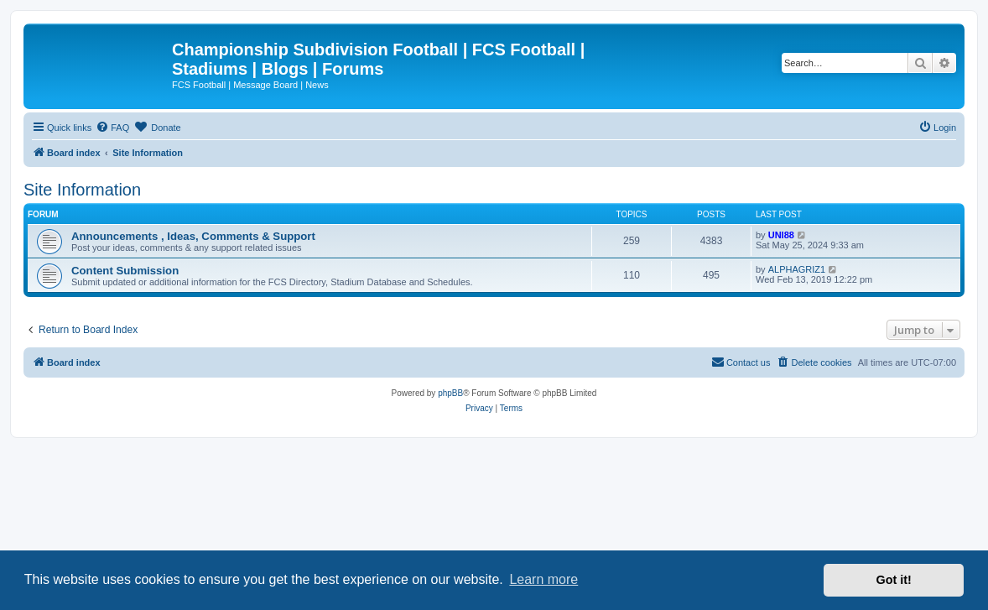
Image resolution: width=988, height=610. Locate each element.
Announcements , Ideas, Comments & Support (193, 236)
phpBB (450, 393)
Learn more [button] (543, 579)
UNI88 (781, 235)
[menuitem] (112, 127)
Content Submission (125, 270)
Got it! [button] (894, 580)
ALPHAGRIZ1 (796, 269)
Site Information (82, 189)
